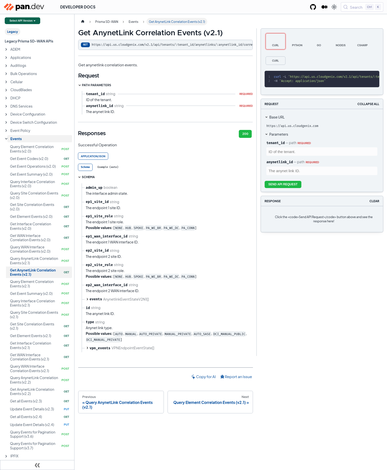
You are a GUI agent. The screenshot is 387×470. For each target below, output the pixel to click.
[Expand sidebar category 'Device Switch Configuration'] (6, 122)
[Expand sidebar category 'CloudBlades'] (6, 90)
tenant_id (275, 143)
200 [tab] (245, 134)
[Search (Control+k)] (362, 7)
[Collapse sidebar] (37, 465)
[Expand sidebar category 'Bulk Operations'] (6, 74)
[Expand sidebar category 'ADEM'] (6, 49)
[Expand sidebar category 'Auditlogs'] (6, 66)
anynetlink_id (279, 162)
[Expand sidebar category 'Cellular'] (6, 82)
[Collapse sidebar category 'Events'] (6, 139)
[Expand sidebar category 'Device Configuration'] (6, 114)
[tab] (85, 167)
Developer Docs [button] (78, 6)
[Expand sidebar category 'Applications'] (6, 57)
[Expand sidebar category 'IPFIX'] (6, 456)
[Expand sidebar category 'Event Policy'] (6, 130)
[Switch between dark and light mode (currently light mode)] (334, 7)
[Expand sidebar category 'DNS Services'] (6, 106)
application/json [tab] (93, 156)
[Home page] (82, 21)
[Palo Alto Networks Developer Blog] (324, 7)
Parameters (278, 134)
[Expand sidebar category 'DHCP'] (6, 98)
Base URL (277, 117)
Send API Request (283, 184)
